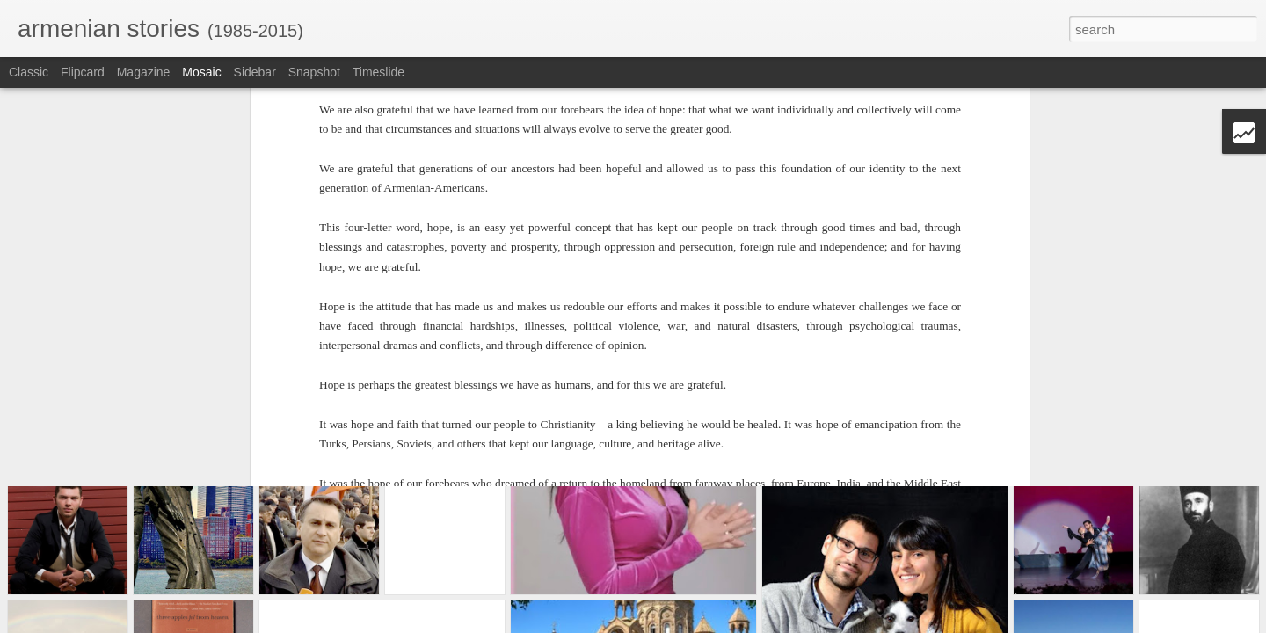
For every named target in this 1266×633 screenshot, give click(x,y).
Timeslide (378, 72)
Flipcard (83, 72)
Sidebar (255, 72)
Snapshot (314, 72)
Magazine (144, 72)
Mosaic (201, 72)
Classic (28, 72)
